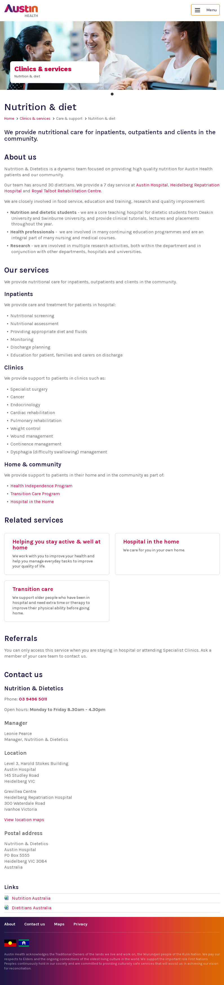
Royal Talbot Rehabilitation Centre (66, 190)
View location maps (24, 819)
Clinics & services (35, 118)
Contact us (34, 924)
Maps (59, 924)
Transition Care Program (35, 493)
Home (9, 118)
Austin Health (21, 10)
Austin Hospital (152, 185)
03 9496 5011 (33, 699)
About (9, 924)
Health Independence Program (41, 485)
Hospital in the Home (32, 501)
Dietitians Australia (31, 907)
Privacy (80, 924)
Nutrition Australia (31, 898)
